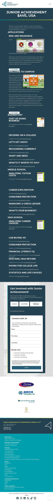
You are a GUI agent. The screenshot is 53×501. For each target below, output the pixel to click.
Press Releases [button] (9, 471)
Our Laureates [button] (9, 476)
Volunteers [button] (8, 437)
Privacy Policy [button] (24, 493)
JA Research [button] (8, 470)
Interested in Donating (19, 355)
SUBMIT (26, 367)
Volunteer (24, 304)
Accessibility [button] (32, 493)
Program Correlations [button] (10, 445)
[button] (17, 498)
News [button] (6, 475)
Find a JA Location (9, 489)
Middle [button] (6, 482)
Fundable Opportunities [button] (11, 449)
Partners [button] (7, 447)
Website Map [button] (39, 493)
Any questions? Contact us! (17, 311)
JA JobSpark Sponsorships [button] (12, 457)
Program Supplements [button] (11, 444)
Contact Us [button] (7, 427)
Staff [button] (6, 464)
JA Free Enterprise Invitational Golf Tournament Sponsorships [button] (22, 459)
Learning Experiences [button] (12, 478)
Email (13, 329)
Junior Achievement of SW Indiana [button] (14, 487)
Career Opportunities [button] (10, 473)
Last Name (14, 342)
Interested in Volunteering (20, 357)
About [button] (6, 461)
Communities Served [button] (10, 468)
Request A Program (36, 304)
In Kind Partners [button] (9, 452)
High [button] (6, 483)
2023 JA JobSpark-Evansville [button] (12, 456)
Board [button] (6, 466)
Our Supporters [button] (9, 451)
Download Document (25, 138)
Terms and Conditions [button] (14, 493)
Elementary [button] (8, 480)
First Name (15, 336)
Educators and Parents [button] (12, 442)
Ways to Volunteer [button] (10, 438)
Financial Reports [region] (9, 454)
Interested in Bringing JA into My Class (23, 353)
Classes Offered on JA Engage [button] (13, 440)
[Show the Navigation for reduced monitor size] (50, 4)
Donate (14, 304)
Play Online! (14, 69)
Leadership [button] (8, 463)
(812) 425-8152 (7, 429)
